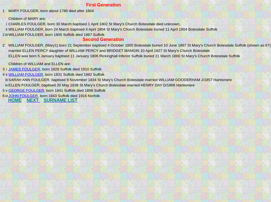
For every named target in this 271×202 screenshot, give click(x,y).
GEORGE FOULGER (26, 90)
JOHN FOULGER (23, 96)
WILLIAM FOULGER (25, 74)
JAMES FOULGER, (24, 69)
